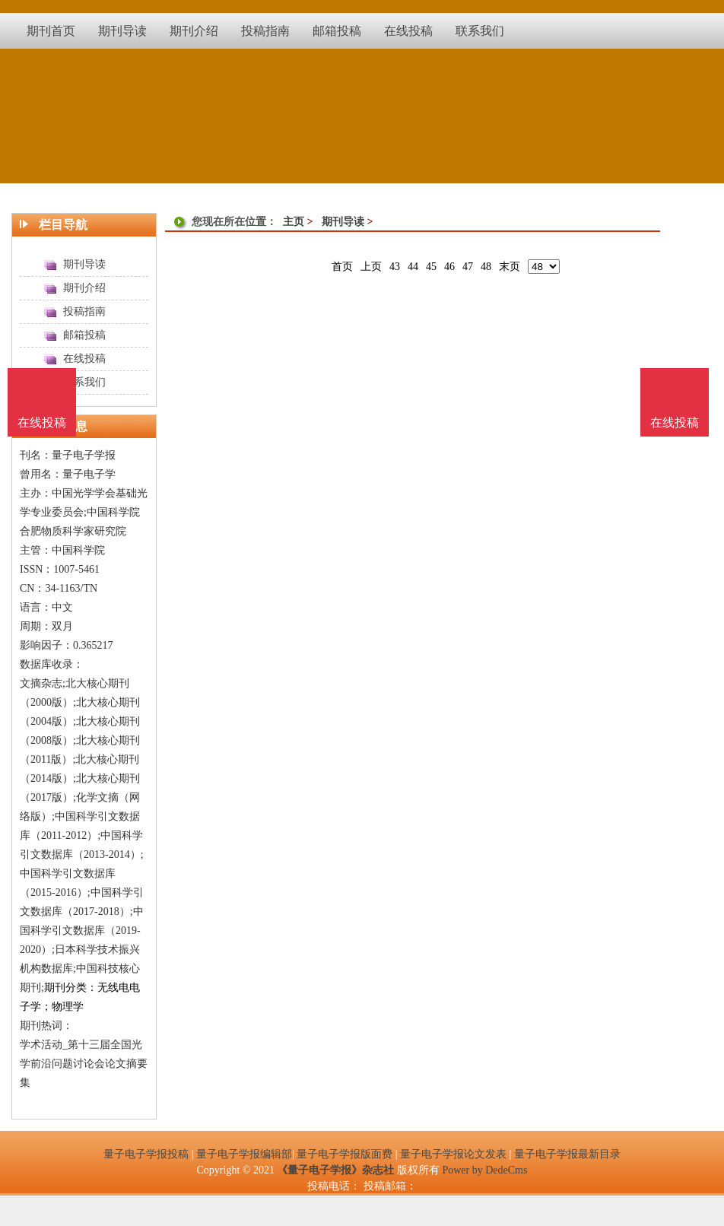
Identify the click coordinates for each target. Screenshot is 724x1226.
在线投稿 (674, 422)
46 (449, 266)
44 (413, 266)
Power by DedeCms (484, 1170)
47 (467, 266)
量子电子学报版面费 (344, 1154)
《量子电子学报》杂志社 (335, 1170)
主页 (293, 221)
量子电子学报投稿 (146, 1154)
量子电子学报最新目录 (567, 1154)
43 (394, 266)
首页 (342, 266)
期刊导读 (343, 221)
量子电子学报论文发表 (453, 1154)
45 (431, 266)
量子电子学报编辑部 (244, 1154)
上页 (371, 266)
